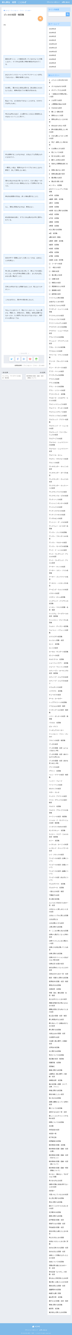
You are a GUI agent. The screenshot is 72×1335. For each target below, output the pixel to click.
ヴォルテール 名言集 (56, 887)
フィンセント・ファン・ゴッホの (33, 366)
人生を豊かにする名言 (56, 923)
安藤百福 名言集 (55, 1062)
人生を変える (53, 919)
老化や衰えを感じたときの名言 (58, 1232)
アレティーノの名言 (55, 499)
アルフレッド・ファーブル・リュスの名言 (58, 433)
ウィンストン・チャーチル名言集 (58, 621)
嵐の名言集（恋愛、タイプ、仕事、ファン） (58, 1085)
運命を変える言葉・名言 (57, 1286)
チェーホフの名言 (55, 695)
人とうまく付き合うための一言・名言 (58, 904)
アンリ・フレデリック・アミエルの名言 (58, 555)
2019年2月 (52, 40)
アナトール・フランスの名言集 (58, 356)
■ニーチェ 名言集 (55, 185)
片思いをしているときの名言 (58, 1194)
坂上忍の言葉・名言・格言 (58, 1016)
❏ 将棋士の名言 (55, 283)
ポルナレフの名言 (55, 789)
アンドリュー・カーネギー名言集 (58, 527)
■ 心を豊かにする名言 (57, 148)
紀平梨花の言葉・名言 (56, 1220)
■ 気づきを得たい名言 (57, 156)
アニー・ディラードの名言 (58, 368)
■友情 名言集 (54, 207)
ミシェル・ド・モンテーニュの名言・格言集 (58, 822)
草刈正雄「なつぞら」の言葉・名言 (58, 1273)
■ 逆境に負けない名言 (57, 170)
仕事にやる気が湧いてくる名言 (58, 948)
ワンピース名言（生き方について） (58, 879)
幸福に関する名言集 (55, 1090)
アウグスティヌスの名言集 (58, 327)
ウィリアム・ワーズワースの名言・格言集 (58, 615)
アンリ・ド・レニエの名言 (58, 550)
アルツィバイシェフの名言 (58, 404)
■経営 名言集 (54, 245)
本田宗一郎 (52, 1133)
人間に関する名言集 (55, 927)
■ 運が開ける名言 (55, 178)
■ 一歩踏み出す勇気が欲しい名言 (58, 95)
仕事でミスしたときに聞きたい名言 (58, 942)
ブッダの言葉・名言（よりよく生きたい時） (58, 749)
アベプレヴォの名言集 (56, 375)
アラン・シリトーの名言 (57, 390)
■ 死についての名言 (56, 152)
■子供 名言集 (54, 218)
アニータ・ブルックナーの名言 (58, 362)
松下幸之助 (52, 1137)
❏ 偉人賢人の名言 (55, 275)
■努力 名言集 (54, 203)
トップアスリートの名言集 (58, 702)
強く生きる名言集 (55, 1098)
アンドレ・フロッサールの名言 (58, 537)
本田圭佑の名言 (54, 1130)
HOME (36, 1326)
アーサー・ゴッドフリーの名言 (58, 578)
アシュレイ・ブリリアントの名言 (58, 342)
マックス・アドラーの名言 (58, 796)
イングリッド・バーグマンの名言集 (58, 602)
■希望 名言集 (54, 226)
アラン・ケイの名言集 (56, 386)
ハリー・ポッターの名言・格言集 (58, 717)
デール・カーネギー (55, 698)
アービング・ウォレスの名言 (58, 589)
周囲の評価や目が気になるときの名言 (58, 1004)
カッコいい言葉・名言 (56, 640)
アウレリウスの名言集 (56, 337)
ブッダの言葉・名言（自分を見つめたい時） (58, 762)
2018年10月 (53, 51)
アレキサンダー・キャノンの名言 (58, 468)
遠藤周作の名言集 (55, 1289)
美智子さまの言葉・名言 (57, 1224)
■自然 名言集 (54, 248)
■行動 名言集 (54, 256)
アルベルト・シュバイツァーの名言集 (58, 444)
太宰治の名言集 (54, 1047)
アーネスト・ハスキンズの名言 (58, 584)
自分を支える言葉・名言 (57, 1251)
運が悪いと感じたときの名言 (58, 1282)
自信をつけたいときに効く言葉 (58, 1243)
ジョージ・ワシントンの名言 (58, 667)
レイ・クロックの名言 (56, 854)
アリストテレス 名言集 (57, 394)
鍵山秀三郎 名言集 (55, 1297)
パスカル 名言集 (55, 723)
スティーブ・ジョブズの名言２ (58, 682)
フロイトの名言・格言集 (57, 740)
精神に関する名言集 (55, 1216)
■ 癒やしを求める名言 (57, 160)
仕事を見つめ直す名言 (56, 964)
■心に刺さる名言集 (55, 229)
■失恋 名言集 (54, 214)
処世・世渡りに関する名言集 (58, 978)
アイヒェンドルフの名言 (57, 319)
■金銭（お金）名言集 (56, 260)
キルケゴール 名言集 (56, 659)
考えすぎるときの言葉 (56, 1237)
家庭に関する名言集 (55, 1070)
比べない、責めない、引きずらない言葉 (58, 1175)
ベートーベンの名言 (55, 785)
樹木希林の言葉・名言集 (57, 1145)
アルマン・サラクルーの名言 (58, 459)
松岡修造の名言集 (55, 1141)
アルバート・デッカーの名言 (58, 408)
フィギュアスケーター (56, 730)
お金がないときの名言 (56, 302)
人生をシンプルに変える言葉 (58, 915)
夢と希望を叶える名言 (56, 1019)
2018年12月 (53, 44)
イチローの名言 (54, 593)
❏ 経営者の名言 (55, 294)
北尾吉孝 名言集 (55, 989)
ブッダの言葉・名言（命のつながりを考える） (58, 756)
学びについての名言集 (56, 1055)
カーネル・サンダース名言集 (58, 652)
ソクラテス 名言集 (55, 691)
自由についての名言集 (56, 1262)
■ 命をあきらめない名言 (57, 126)
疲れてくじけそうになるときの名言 (58, 1207)
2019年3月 (52, 36)
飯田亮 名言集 (54, 1308)
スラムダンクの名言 (55, 687)
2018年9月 (52, 55)
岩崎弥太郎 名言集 (55, 1080)
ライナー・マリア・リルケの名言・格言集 (58, 836)
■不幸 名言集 (54, 195)
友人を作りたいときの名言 (58, 999)
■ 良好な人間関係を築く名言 (58, 165)
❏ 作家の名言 (54, 271)
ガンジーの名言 (54, 655)
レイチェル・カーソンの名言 (58, 844)
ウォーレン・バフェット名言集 (58, 631)
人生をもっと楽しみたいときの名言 (58, 910)
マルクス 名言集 (55, 806)
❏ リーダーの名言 (55, 264)
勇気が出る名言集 (55, 985)
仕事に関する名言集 (55, 953)
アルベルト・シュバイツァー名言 (58, 450)
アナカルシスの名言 (55, 351)
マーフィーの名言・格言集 (58, 816)
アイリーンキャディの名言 (58, 323)
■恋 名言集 (53, 233)
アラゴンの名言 (54, 379)
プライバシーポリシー (53, 2)
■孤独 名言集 (54, 222)
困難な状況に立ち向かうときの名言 (58, 1011)
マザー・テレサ (54, 792)
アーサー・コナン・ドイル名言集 (58, 572)
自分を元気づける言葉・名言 (58, 1248)
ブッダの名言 (53, 744)
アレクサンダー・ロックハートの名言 (58, 487)
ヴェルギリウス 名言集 (57, 884)
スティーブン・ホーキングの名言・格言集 (58, 672)
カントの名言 (53, 648)
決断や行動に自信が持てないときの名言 (58, 1186)
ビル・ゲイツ (53, 726)
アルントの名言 (54, 463)
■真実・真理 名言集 (56, 241)
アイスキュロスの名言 (56, 315)
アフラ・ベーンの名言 (56, 371)
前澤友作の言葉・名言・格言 (58, 981)
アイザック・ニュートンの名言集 (58, 310)
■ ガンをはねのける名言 (57, 86)
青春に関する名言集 (55, 1305)
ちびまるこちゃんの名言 (57, 305)
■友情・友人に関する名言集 (58, 210)
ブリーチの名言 (54, 767)
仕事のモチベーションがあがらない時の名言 (58, 959)
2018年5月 (52, 63)
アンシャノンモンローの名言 (58, 503)
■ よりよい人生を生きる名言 (58, 81)
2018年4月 (52, 67)
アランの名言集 (54, 383)
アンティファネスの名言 (57, 515)
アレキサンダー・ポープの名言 (58, 474)
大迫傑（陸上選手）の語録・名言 (58, 1042)
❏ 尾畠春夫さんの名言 (57, 286)
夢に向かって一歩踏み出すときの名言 (58, 1024)
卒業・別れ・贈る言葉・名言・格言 (58, 994)
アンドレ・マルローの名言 (58, 542)
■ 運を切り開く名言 (56, 181)
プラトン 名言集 (55, 771)
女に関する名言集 (55, 1051)
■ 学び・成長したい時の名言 (58, 143)
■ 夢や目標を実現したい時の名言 (58, 131)
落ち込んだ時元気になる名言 (58, 1278)
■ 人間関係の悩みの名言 (57, 104)
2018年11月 (53, 48)
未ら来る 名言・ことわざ (14, 2)
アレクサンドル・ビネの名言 (58, 496)
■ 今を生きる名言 (55, 108)
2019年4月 (52, 33)
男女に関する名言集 (55, 1202)
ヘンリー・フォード (55, 781)
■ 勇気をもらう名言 (56, 115)
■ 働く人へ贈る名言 (56, 112)
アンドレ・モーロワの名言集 (58, 546)
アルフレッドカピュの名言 (58, 416)
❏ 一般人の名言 (55, 267)
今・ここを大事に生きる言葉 (58, 931)
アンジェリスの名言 (55, 507)
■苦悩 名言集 (54, 252)
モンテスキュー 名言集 (57, 830)
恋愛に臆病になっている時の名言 (58, 1103)
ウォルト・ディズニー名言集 (58, 626)
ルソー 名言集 (54, 840)
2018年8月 (52, 59)
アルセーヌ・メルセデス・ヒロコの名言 (58, 399)
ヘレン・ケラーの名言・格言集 (58, 776)
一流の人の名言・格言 (56, 891)
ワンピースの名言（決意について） (58, 866)
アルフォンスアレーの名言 (58, 412)
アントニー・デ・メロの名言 (58, 522)
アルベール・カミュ (55, 455)
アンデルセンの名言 (55, 518)
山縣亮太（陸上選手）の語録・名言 (58, 1075)
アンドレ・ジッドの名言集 (58, 532)
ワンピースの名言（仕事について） (58, 860)
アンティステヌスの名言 (57, 511)
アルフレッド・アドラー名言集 (58, 421)
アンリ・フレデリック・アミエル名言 (58, 561)
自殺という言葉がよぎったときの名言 (58, 1257)
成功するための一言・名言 (58, 1112)
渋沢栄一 (52, 1191)
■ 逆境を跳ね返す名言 (57, 174)
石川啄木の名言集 (55, 1212)
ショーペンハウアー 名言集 (58, 663)
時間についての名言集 (56, 1122)
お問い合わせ (66, 2)
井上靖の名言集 (54, 899)
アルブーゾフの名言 (55, 438)
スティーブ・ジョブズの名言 (58, 677)
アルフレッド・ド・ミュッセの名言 (58, 427)
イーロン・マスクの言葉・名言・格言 (58, 608)
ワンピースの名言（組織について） (58, 872)
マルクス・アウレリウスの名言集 (58, 811)
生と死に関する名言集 (56, 1198)
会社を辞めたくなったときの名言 (58, 969)
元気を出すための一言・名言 (58, 974)
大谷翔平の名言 (54, 1037)
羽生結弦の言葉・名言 (56, 1227)
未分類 (51, 1126)
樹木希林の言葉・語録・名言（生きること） (58, 1156)
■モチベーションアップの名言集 (58, 190)
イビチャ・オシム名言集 (57, 597)
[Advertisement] (24, 40)
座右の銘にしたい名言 (56, 1094)
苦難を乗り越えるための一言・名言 (58, 1267)
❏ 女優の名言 (54, 279)
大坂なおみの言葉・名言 (57, 1033)
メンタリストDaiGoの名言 (58, 827)
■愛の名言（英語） (55, 237)
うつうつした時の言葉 (56, 298)
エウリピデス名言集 (55, 636)
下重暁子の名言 (54, 895)
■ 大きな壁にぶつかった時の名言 (58, 137)
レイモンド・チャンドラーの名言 (58, 849)
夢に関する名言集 (55, 1030)
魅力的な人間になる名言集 (58, 1312)
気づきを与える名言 (55, 1180)
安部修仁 (52, 1066)
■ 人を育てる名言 (55, 100)
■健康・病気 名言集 (56, 199)
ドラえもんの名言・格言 (57, 706)
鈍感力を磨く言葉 (55, 1293)
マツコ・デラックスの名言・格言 (58, 801)
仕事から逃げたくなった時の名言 (58, 936)
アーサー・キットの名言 (57, 567)
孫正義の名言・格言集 (56, 1059)
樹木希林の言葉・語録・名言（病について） (58, 1163)
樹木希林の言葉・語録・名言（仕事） (58, 1150)
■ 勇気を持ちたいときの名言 (58, 121)
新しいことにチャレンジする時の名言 (58, 1117)
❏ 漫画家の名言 (55, 290)
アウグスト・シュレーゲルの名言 (58, 332)
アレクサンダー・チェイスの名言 (58, 480)
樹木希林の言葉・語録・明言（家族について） (58, 1169)
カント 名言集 (54, 644)
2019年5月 (52, 29)
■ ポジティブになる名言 (57, 90)
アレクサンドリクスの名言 (58, 492)
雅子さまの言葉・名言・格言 (58, 1301)
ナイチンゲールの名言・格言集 (58, 711)
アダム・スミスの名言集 (57, 347)
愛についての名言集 (55, 1108)
